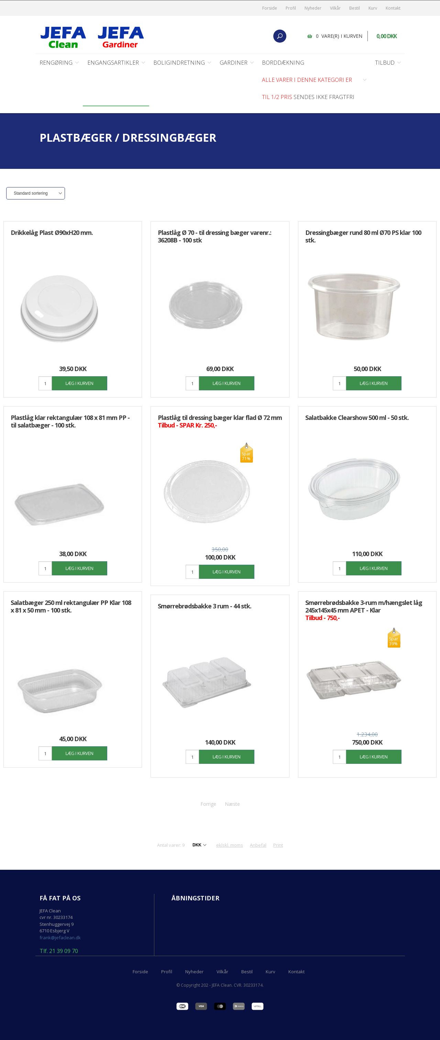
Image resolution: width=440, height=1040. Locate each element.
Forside (269, 8)
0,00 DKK (386, 36)
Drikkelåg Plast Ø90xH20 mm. (52, 232)
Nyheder (313, 8)
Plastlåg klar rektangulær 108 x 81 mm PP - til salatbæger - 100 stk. (70, 421)
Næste (232, 804)
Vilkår (335, 8)
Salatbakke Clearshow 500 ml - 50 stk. (357, 417)
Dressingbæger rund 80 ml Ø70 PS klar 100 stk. (363, 236)
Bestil (354, 8)
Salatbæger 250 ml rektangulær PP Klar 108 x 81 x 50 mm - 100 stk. (71, 606)
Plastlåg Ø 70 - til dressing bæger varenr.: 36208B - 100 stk (214, 236)
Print (278, 845)
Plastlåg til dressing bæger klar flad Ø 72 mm (220, 421)
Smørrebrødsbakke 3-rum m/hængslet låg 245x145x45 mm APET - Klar (363, 610)
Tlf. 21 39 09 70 (59, 951)
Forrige (208, 804)
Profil (291, 8)
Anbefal (258, 845)
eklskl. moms (229, 845)
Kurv (372, 8)
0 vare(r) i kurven (339, 36)
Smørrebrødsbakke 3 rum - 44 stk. (204, 606)
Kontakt (393, 8)
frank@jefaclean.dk (60, 937)
